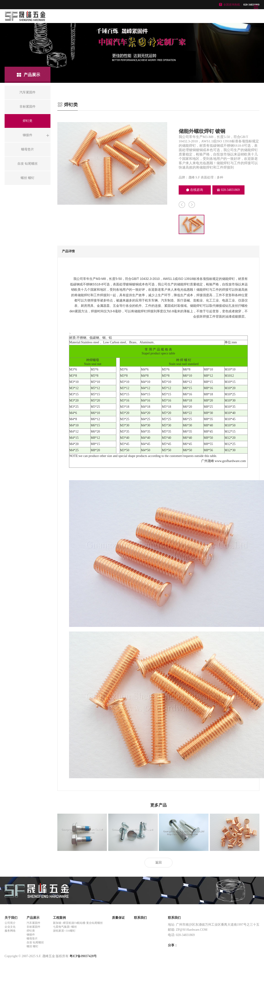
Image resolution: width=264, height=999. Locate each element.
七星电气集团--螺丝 (65, 926)
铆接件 (31, 934)
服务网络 (10, 930)
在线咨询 (194, 190)
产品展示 (33, 917)
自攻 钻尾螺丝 (35, 942)
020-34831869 (228, 190)
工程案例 (59, 917)
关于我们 (11, 917)
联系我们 (140, 917)
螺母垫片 (32, 938)
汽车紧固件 (33, 922)
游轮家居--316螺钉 (64, 930)
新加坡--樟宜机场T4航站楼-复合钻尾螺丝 (78, 922)
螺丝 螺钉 (32, 946)
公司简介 (10, 922)
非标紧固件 (33, 926)
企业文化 (10, 926)
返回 (158, 862)
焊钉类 (31, 930)
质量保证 (118, 917)
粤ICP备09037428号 (83, 956)
